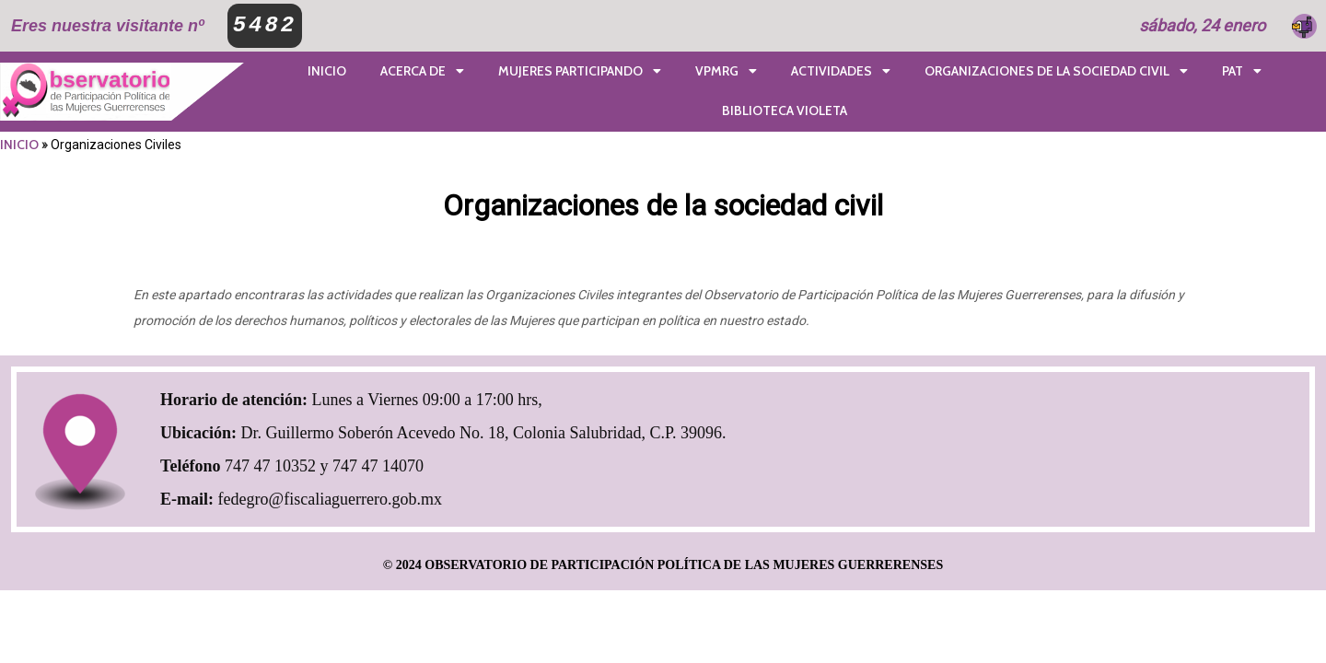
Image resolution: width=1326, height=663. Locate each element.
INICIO (19, 144)
